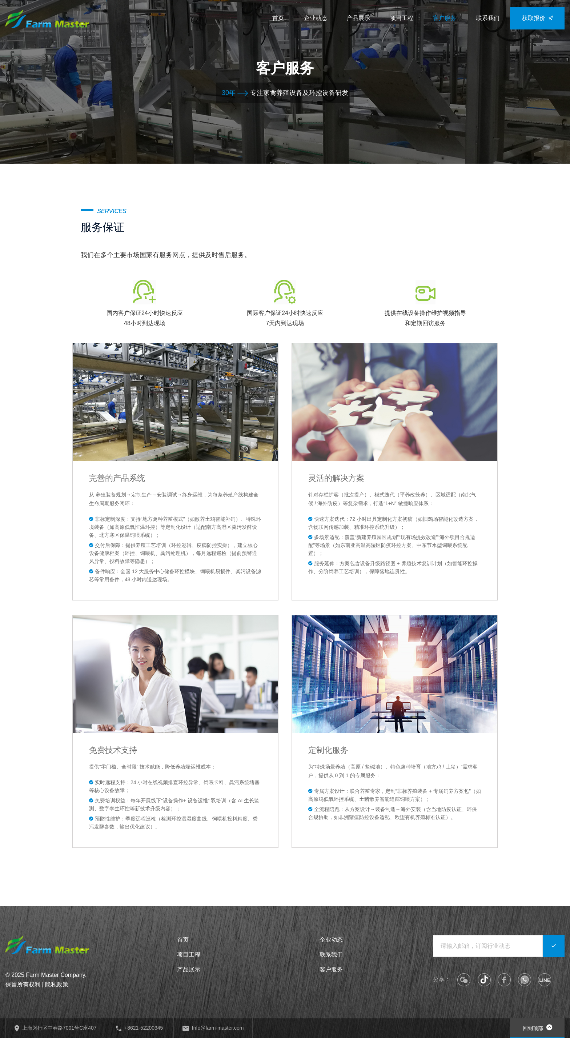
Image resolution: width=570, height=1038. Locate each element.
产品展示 (188, 969)
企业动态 (331, 940)
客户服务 (331, 969)
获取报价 (537, 18)
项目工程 (188, 954)
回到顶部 (537, 1027)
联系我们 (331, 954)
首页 (183, 940)
